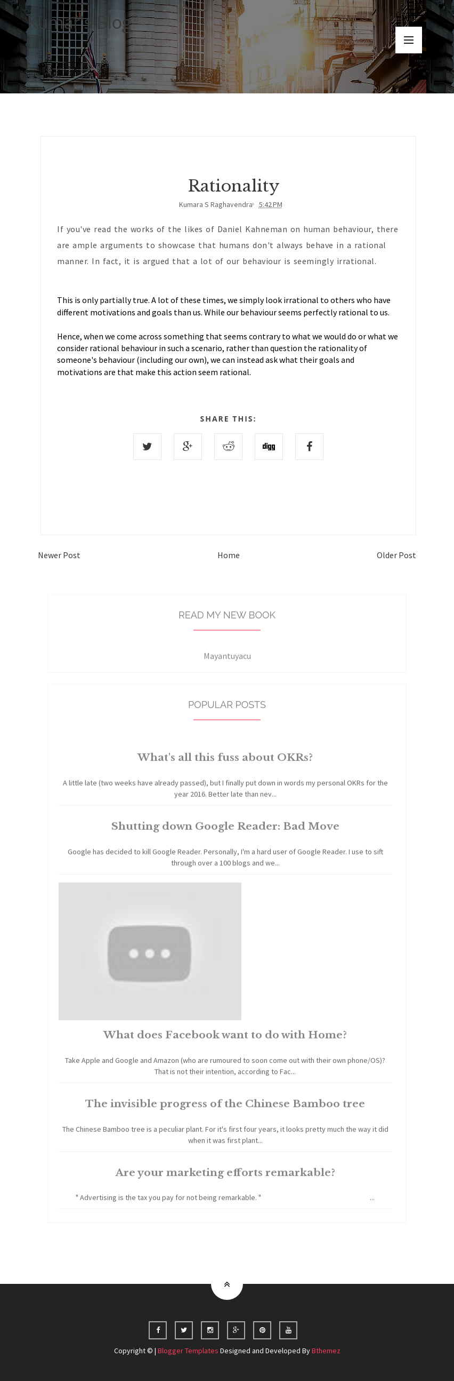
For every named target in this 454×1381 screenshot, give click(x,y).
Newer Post (59, 555)
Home (228, 555)
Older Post (396, 555)
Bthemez (326, 1350)
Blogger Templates (188, 1350)
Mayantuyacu (227, 663)
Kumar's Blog (79, 22)
